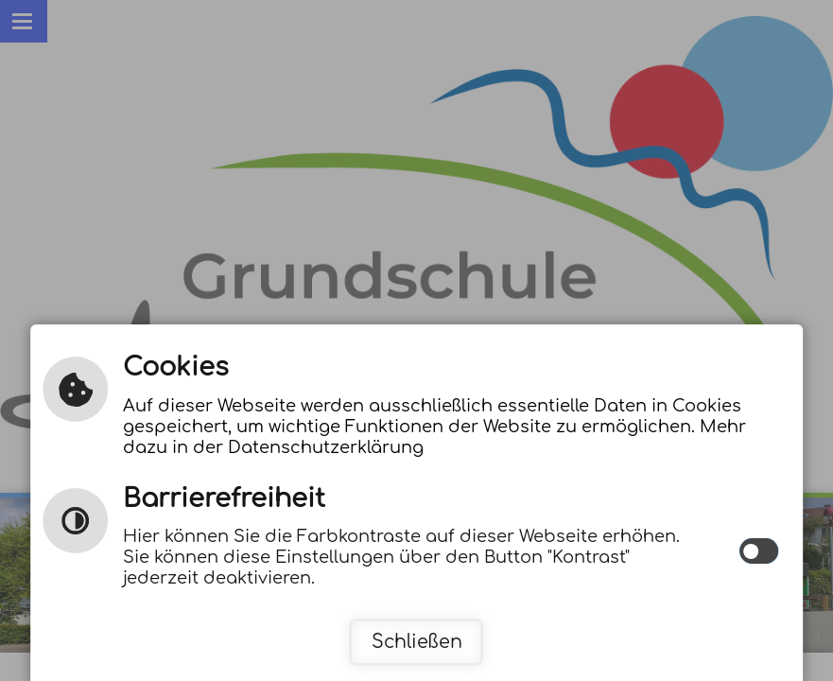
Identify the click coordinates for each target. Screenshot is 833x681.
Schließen (417, 642)
